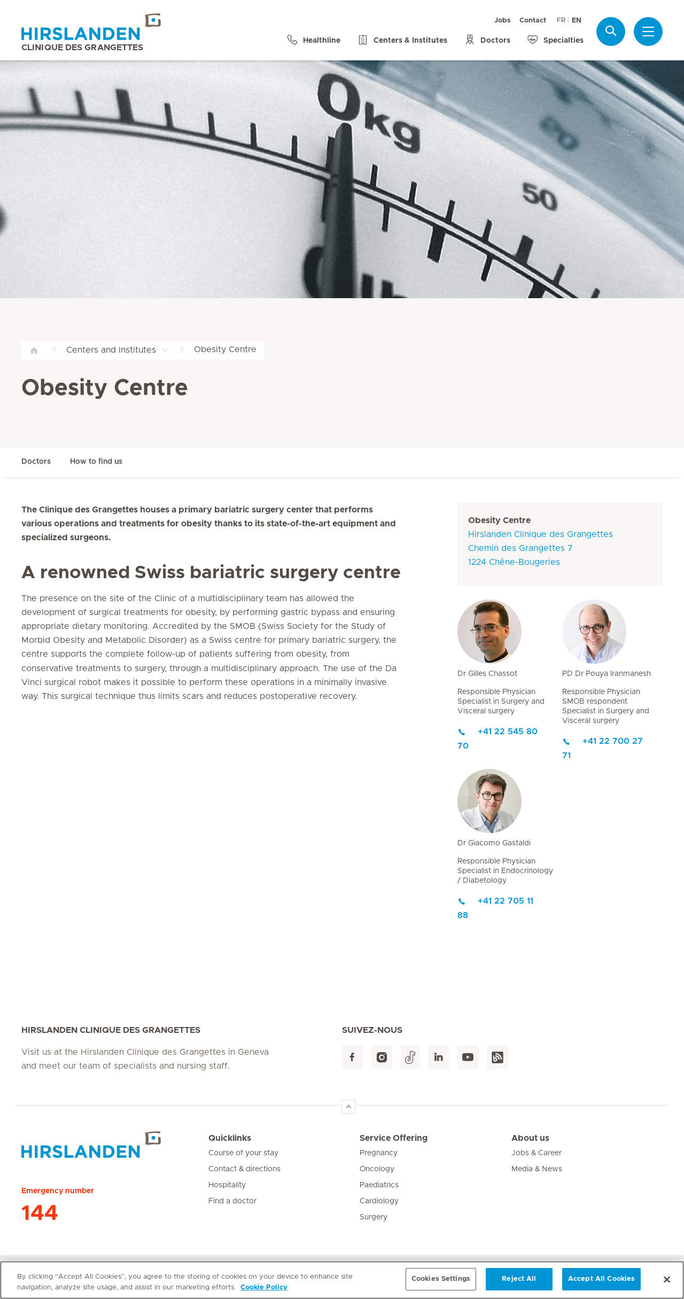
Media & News (536, 1169)
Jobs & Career (536, 1153)
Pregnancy (379, 1153)
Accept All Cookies (601, 1279)
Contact (532, 20)
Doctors (36, 461)
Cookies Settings (440, 1279)
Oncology (377, 1169)
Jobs (502, 20)
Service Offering (394, 1138)
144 (39, 1213)
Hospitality (227, 1185)
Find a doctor (232, 1201)
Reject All (519, 1279)
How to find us (96, 461)
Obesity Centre (499, 520)
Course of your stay (243, 1153)
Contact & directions (244, 1169)
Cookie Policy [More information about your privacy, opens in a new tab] (263, 1287)
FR (561, 20)
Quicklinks (229, 1138)
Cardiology (379, 1201)
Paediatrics (379, 1185)
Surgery (373, 1217)
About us (530, 1138)
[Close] (667, 1279)
